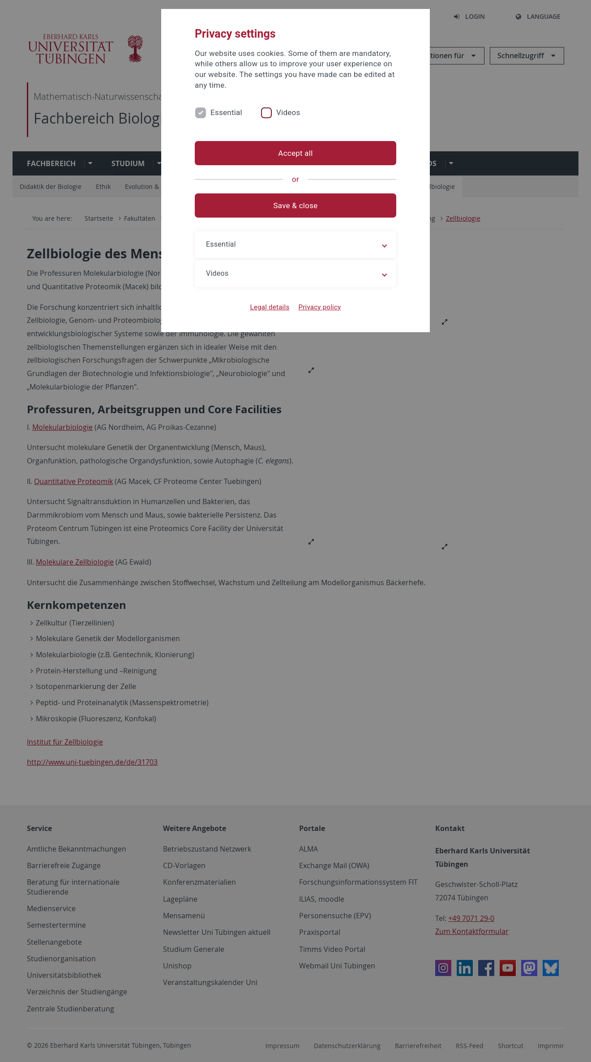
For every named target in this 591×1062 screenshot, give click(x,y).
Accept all (295, 153)
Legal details (270, 307)
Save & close (296, 205)
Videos (288, 112)
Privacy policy (319, 307)
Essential (226, 112)
